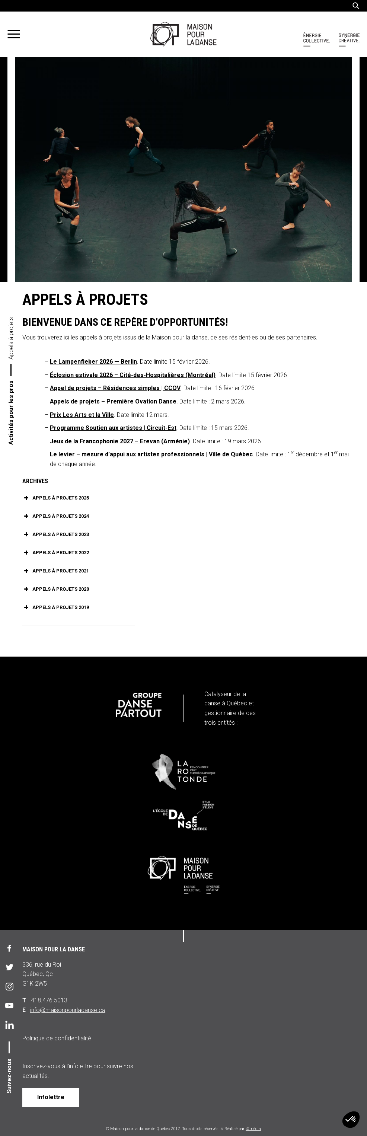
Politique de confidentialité (56, 1038)
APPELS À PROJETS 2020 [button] (55, 589)
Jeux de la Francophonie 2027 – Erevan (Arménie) (120, 441)
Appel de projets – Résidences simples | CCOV (115, 388)
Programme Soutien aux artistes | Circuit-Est (113, 427)
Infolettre (50, 1097)
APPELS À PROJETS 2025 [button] (55, 498)
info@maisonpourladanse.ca (67, 1010)
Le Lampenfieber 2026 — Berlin (93, 361)
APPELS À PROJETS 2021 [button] (55, 571)
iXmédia (253, 1128)
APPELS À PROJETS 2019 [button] (55, 607)
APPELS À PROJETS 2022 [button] (55, 552)
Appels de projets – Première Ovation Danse (113, 401)
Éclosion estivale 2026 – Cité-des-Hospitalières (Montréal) (133, 375)
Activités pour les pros (11, 412)
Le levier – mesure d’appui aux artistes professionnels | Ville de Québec (151, 454)
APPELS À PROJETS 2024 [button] (55, 516)
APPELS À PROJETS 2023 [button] (55, 534)
